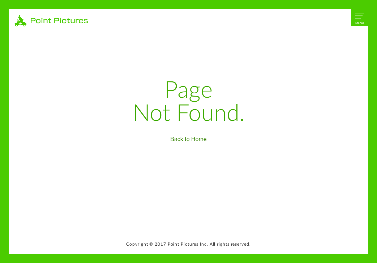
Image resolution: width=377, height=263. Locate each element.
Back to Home (188, 139)
